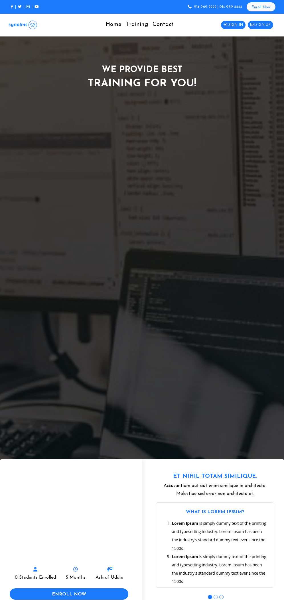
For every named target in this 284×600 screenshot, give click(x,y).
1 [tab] (209, 596)
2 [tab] (215, 596)
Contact (163, 24)
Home (113, 24)
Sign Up (260, 25)
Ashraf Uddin (109, 577)
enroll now (69, 594)
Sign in (233, 25)
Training (137, 24)
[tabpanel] (215, 545)
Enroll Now (261, 7)
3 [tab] (220, 596)
